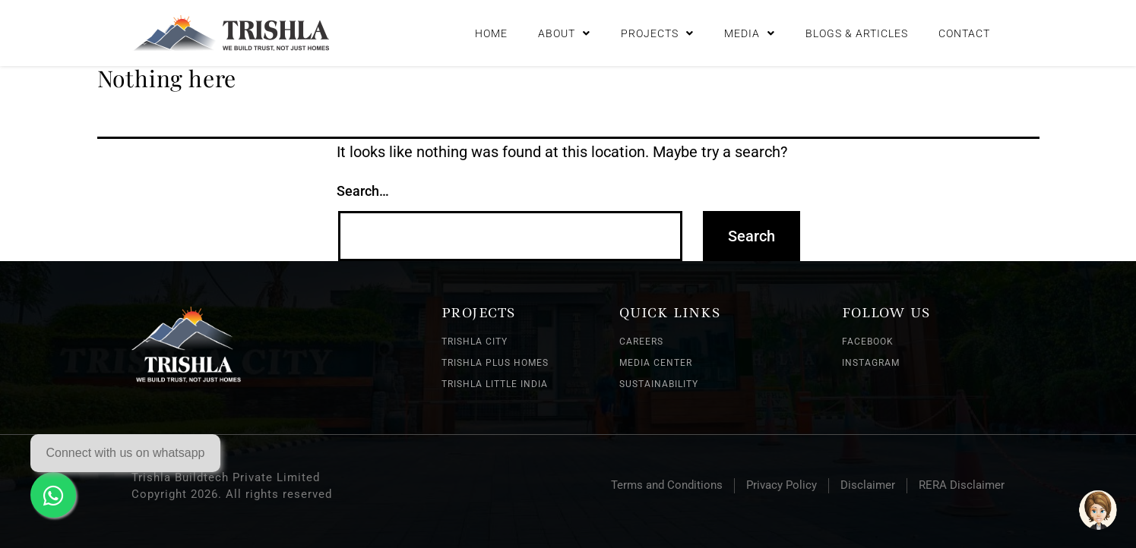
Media (749, 30)
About (564, 30)
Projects (657, 30)
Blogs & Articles (856, 30)
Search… (363, 191)
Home (491, 30)
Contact (964, 30)
